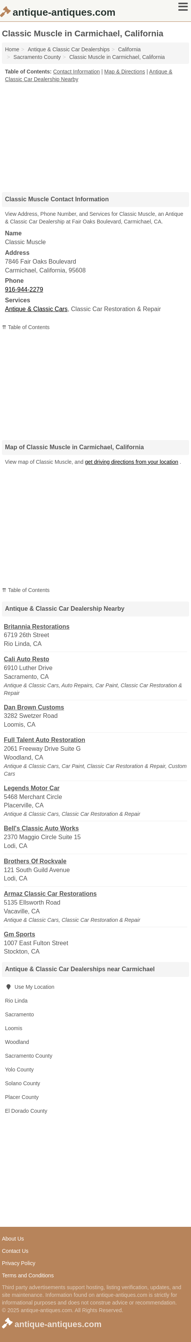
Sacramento (19, 1014)
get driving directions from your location (131, 462)
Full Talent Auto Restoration (44, 740)
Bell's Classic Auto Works (41, 828)
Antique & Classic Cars (36, 309)
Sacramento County (28, 1056)
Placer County (22, 1097)
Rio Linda (16, 1001)
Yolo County (19, 1069)
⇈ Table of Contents (26, 327)
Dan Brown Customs (34, 707)
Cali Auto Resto (26, 659)
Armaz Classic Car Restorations (50, 893)
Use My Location (29, 987)
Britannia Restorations (37, 626)
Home (12, 49)
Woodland (17, 1042)
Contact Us (15, 1251)
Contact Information (76, 71)
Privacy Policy (18, 1263)
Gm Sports (19, 934)
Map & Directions (124, 71)
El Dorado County (26, 1111)
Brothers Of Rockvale (35, 861)
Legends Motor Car (32, 788)
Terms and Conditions (28, 1275)
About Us (13, 1239)
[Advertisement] (95, 135)
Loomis (13, 1028)
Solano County (22, 1083)
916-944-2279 (24, 289)
